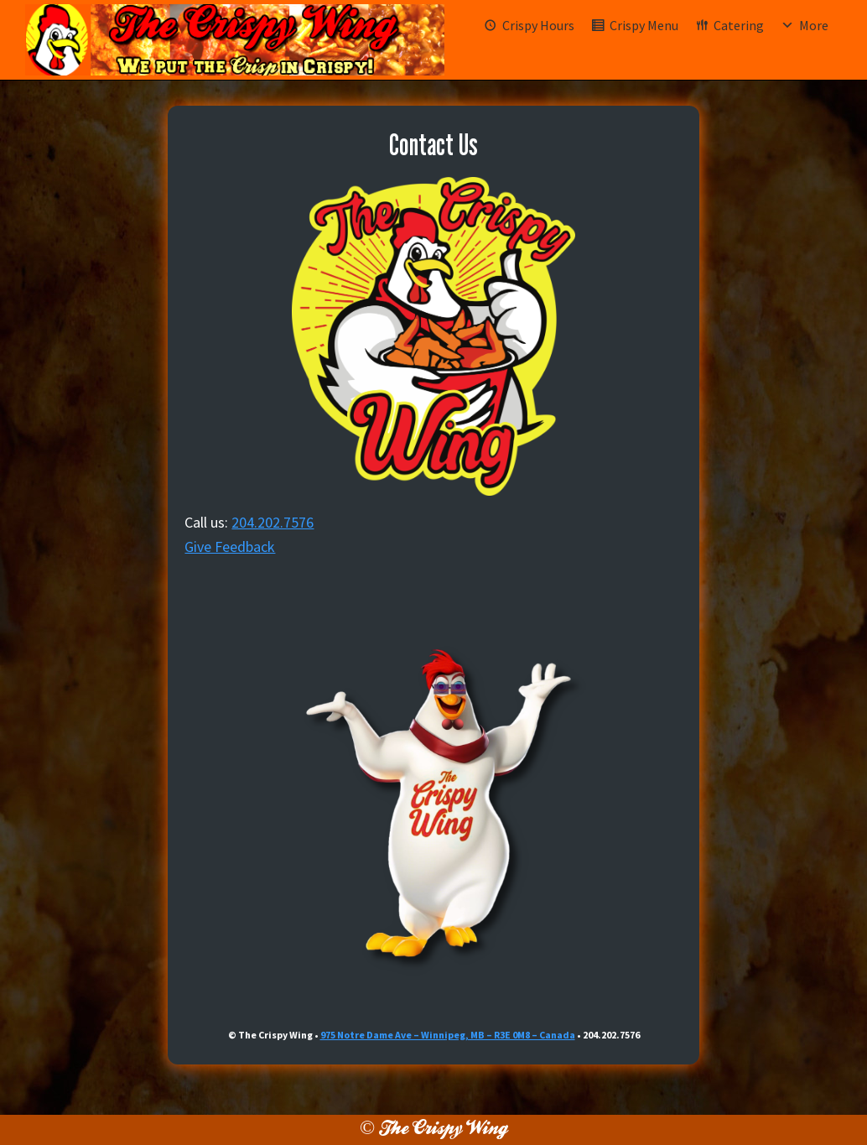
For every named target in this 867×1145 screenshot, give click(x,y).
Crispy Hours (538, 25)
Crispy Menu (644, 25)
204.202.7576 (272, 522)
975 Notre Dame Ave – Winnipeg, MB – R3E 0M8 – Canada (447, 1034)
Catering (739, 25)
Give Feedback (229, 546)
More (813, 25)
